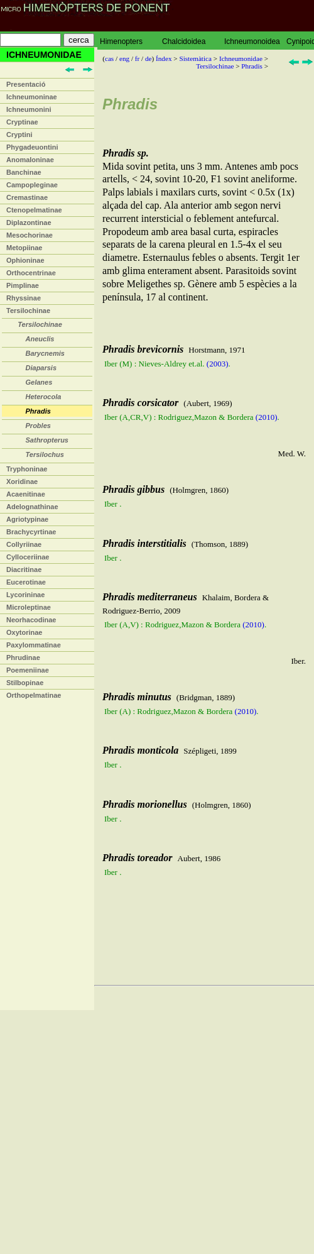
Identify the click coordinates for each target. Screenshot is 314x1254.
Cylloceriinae (27, 557)
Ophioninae (25, 260)
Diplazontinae (28, 222)
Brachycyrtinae (31, 532)
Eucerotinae (26, 582)
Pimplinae (22, 285)
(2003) (218, 363)
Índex (163, 58)
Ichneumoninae (31, 97)
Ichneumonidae (241, 58)
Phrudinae (23, 657)
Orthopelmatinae (33, 695)
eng (124, 58)
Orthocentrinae (31, 273)
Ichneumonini (28, 109)
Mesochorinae (29, 235)
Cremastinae (27, 197)
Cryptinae (22, 122)
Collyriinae (23, 544)
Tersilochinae (28, 310)
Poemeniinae (27, 670)
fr (137, 58)
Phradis (252, 66)
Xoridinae (22, 481)
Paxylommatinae (33, 645)
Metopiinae (24, 247)
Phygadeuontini (32, 147)
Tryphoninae (26, 469)
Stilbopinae (24, 682)
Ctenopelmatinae (34, 210)
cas (109, 58)
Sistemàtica (195, 58)
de (148, 58)
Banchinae (23, 172)
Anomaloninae (30, 159)
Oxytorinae (24, 632)
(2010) (267, 417)
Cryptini (19, 134)
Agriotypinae (27, 519)
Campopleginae (32, 185)
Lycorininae (25, 594)
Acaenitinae (25, 494)
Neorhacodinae (31, 620)
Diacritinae (23, 569)
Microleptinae (28, 607)
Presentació (25, 84)
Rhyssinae (23, 298)
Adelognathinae (32, 506)
